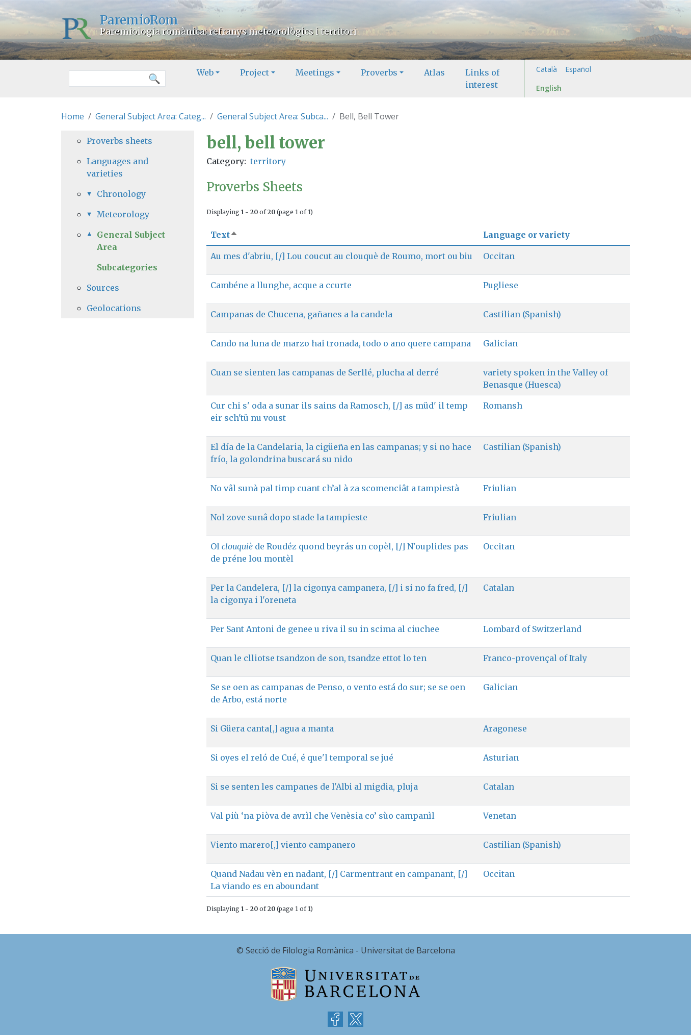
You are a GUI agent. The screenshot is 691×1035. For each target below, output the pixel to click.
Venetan (499, 816)
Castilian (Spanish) (522, 314)
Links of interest (482, 78)
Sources (103, 288)
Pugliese (500, 285)
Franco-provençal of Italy (535, 658)
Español (578, 69)
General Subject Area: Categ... (150, 116)
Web (205, 72)
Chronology (121, 194)
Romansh (502, 405)
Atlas (434, 72)
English (549, 88)
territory (268, 161)
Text (224, 235)
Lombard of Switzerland (532, 629)
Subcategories (127, 267)
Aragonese (505, 728)
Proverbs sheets (119, 141)
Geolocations (114, 308)
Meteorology (123, 214)
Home (72, 116)
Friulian (499, 488)
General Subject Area (131, 241)
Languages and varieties (117, 167)
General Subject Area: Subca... (272, 116)
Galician (500, 343)
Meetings (315, 72)
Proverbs (379, 72)
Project (254, 72)
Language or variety (526, 235)
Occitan (499, 256)
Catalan (498, 588)
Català (546, 69)
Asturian (501, 757)
